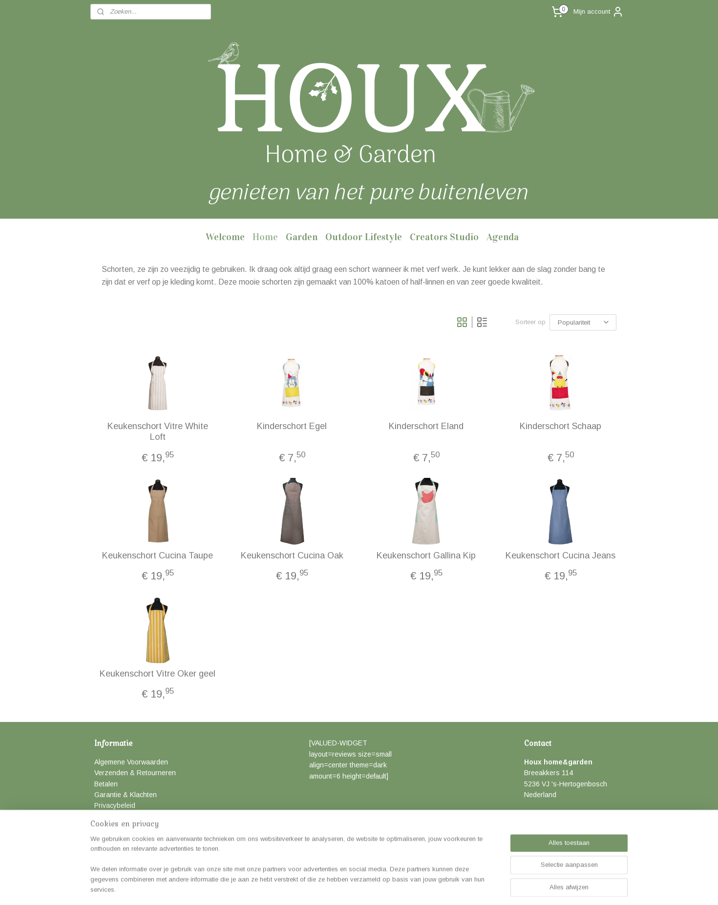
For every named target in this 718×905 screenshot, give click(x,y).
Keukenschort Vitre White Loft (157, 431)
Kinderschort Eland (426, 426)
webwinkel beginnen (387, 887)
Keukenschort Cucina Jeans (560, 555)
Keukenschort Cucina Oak (292, 555)
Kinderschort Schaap (560, 426)
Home (265, 237)
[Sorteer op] (583, 322)
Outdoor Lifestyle (363, 237)
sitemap (335, 887)
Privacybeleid (114, 805)
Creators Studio (444, 237)
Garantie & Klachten (125, 795)
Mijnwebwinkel (465, 887)
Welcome (225, 237)
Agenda (502, 237)
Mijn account (598, 12)
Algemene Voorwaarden (131, 762)
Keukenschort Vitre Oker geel (157, 674)
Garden (301, 237)
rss (353, 887)
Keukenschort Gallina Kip (426, 555)
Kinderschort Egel (292, 426)
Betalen (106, 784)
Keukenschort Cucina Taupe (157, 555)
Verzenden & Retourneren (135, 773)
